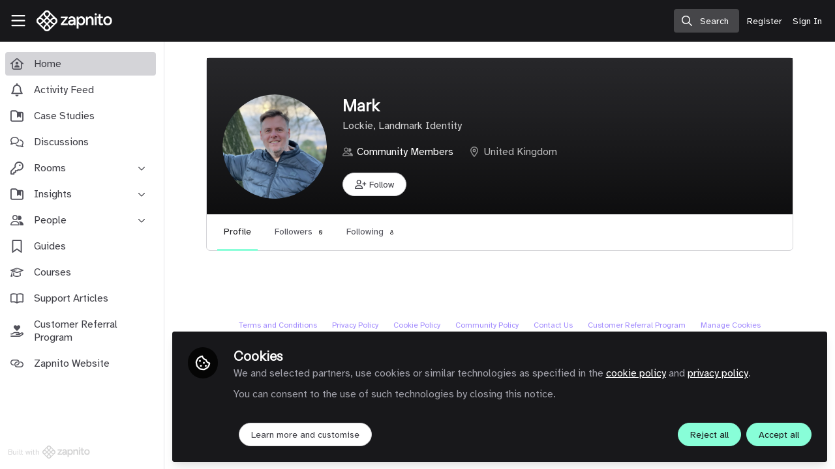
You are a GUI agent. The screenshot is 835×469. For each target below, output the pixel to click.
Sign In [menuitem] (807, 21)
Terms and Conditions (279, 325)
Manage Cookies (732, 325)
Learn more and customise (308, 434)
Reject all (709, 434)
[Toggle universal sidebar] (18, 21)
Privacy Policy (356, 325)
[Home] (69, 21)
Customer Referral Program (638, 325)
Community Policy (488, 325)
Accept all (779, 434)
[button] (377, 184)
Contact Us (554, 325)
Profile (240, 231)
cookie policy (639, 372)
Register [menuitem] (764, 21)
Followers (301, 231)
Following (373, 231)
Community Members (407, 151)
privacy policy (720, 372)
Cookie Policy (418, 325)
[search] (706, 21)
